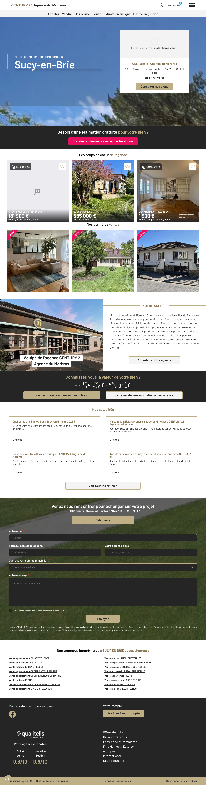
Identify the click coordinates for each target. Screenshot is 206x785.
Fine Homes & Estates (118, 746)
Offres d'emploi (113, 732)
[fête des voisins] (103, 116)
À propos (109, 751)
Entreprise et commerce (120, 742)
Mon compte (170, 5)
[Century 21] (38, 5)
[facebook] (12, 714)
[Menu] (192, 4)
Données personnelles (117, 781)
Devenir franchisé (115, 737)
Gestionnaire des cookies (181, 781)
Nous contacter (113, 760)
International (112, 756)
